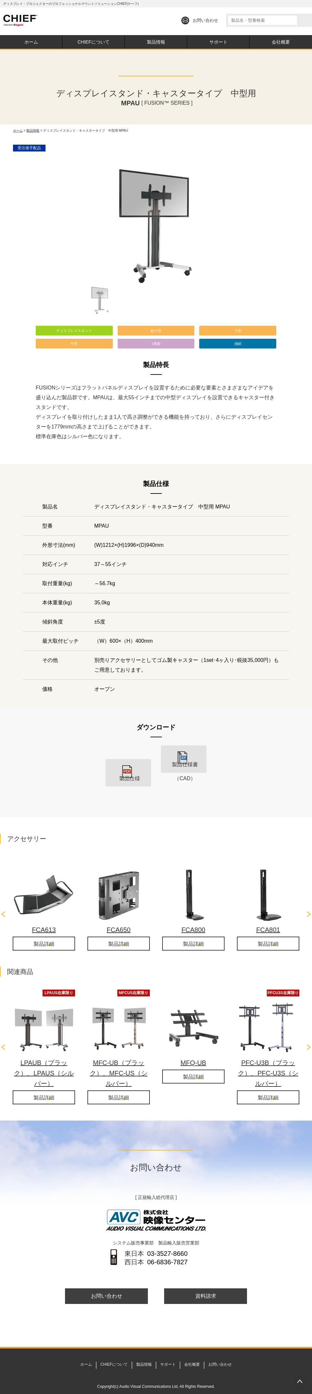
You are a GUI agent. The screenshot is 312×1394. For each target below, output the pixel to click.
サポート (218, 42)
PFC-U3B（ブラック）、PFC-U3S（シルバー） (268, 1060)
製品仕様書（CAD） (183, 769)
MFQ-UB (193, 1049)
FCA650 (118, 916)
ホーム (31, 42)
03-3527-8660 (167, 1241)
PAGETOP (300, 1381)
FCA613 (44, 916)
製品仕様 (128, 769)
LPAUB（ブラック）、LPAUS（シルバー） (44, 1060)
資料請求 (205, 1284)
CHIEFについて (94, 42)
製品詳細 (43, 931)
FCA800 (193, 916)
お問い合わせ (205, 20)
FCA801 (268, 916)
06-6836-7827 (167, 1249)
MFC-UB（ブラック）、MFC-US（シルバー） (119, 1060)
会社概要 (281, 42)
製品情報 (156, 42)
